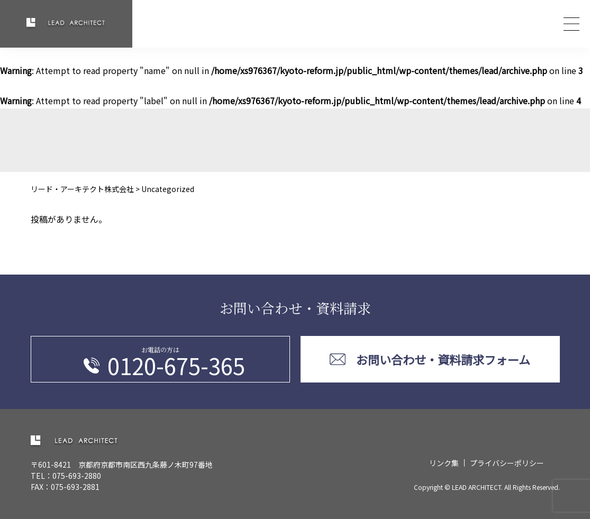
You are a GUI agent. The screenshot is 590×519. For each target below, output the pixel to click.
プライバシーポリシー (507, 463)
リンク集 (444, 463)
